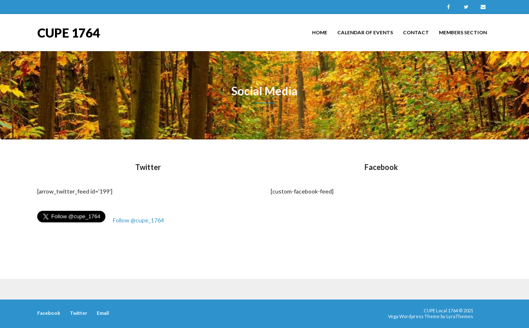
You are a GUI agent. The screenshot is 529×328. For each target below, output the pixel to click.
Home (319, 32)
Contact (416, 32)
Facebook (448, 7)
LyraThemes (459, 316)
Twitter (465, 7)
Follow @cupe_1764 (138, 220)
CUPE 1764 (68, 32)
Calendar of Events (365, 32)
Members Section (463, 32)
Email (483, 7)
